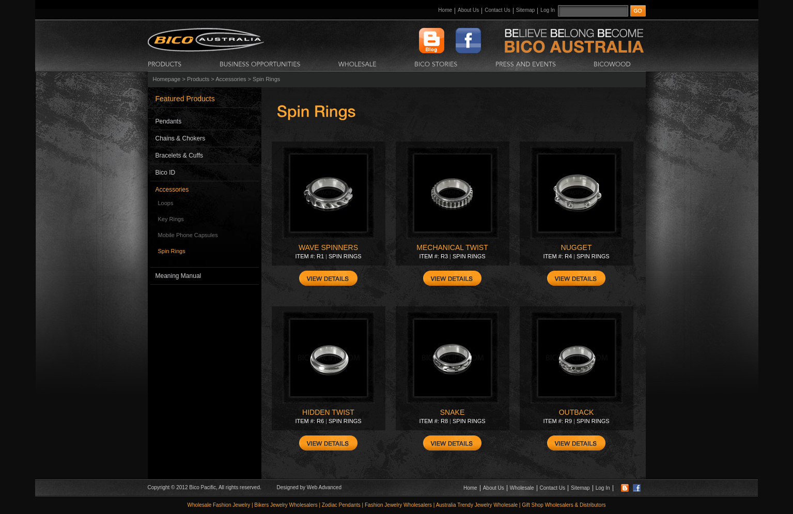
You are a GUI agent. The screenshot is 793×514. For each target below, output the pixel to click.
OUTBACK (576, 412)
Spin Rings (171, 251)
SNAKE (452, 412)
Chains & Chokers (181, 138)
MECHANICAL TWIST (452, 247)
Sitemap (525, 10)
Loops (166, 203)
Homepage (167, 79)
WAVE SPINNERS (328, 247)
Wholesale (522, 488)
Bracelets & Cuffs (179, 155)
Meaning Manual (178, 275)
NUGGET (576, 247)
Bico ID (166, 172)
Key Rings (171, 219)
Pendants (169, 121)
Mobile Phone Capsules (188, 235)
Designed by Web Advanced (309, 487)
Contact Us (497, 10)
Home (445, 10)
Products (198, 79)
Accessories (230, 79)
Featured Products (185, 99)
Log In (547, 10)
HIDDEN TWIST (328, 412)
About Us (468, 10)
